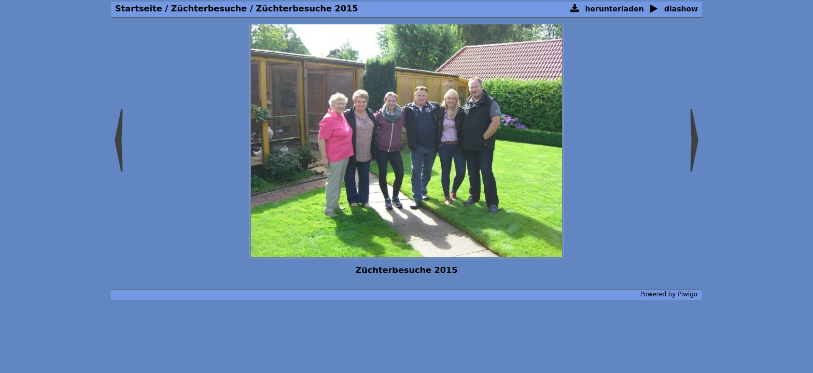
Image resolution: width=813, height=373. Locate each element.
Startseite (138, 8)
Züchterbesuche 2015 (307, 8)
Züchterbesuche (209, 8)
